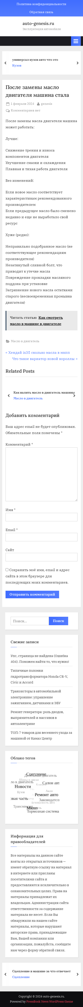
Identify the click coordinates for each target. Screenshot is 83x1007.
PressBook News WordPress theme (49, 1001)
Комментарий (19, 444)
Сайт (10, 550)
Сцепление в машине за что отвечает (43, 971)
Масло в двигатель (25, 341)
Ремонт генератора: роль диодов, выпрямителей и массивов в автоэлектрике (37, 718)
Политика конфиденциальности (41, 4)
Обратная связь (41, 12)
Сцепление (22, 977)
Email (12, 530)
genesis (46, 103)
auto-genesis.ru (38, 23)
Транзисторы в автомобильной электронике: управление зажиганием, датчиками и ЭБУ (36, 697)
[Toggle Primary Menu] (76, 41)
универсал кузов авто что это (37, 59)
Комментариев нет (25, 110)
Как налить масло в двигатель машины (44, 392)
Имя (10, 510)
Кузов (18, 66)
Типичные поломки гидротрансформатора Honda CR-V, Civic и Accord (39, 676)
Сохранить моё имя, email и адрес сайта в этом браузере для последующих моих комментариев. (37, 576)
